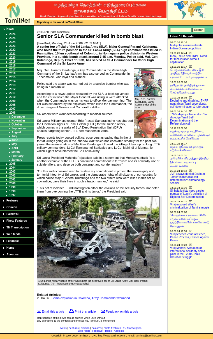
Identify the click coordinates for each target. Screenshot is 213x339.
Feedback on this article (122, 311)
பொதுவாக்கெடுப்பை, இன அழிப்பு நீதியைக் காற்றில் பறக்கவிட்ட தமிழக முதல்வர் (188, 73)
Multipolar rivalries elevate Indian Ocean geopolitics (186, 47)
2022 (12, 49)
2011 (12, 93)
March (15, 152)
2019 (12, 61)
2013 (12, 85)
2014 (12, 81)
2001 (12, 179)
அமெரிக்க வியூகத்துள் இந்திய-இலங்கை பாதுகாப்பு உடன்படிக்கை (189, 162)
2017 (12, 69)
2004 (12, 167)
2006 (12, 112)
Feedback (12, 240)
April (14, 148)
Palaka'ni (12, 214)
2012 (12, 89)
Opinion (11, 207)
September (18, 128)
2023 (12, 45)
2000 (12, 183)
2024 (12, 41)
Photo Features (16, 220)
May (14, 144)
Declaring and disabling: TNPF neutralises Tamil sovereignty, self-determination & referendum (190, 103)
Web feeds (13, 234)
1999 (12, 187)
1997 (12, 195)
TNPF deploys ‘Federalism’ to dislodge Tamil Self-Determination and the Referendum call (188, 119)
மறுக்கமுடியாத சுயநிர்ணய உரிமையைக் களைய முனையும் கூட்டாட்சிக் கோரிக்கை (190, 135)
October (16, 124)
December (18, 116)
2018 (12, 65)
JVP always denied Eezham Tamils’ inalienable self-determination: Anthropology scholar (187, 178)
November (18, 120)
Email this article (53, 311)
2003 (12, 171)
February (17, 155)
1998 (12, 191)
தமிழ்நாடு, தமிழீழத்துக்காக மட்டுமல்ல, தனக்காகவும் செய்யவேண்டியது (187, 89)
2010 (12, 97)
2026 (12, 34)
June (14, 140)
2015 (12, 77)
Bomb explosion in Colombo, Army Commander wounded (91, 298)
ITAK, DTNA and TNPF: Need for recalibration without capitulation (188, 59)
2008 (12, 104)
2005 (12, 163)
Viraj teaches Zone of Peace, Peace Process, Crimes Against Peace (189, 237)
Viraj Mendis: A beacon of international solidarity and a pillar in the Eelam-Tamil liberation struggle (187, 252)
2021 (12, 53)
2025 (12, 38)
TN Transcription (17, 227)
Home (10, 247)
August (16, 132)
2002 (12, 175)
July (14, 136)
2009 (12, 100)
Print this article (85, 311)
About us (12, 254)
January (16, 159)
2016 (12, 73)
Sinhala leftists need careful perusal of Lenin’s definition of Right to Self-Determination (188, 193)
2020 (12, 57)
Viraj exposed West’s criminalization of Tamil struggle (189, 206)
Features (12, 200)
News (10, 28)
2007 (12, 108)
